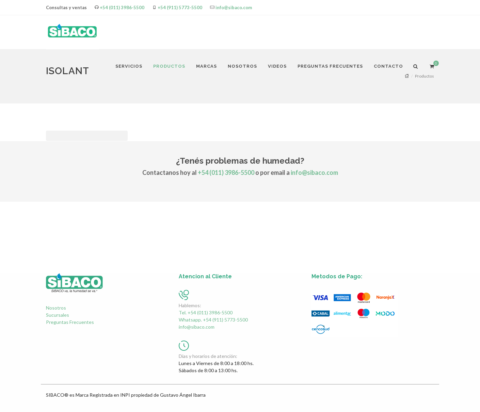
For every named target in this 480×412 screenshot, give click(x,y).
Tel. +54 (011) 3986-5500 (206, 312)
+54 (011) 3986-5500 (122, 7)
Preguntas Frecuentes (70, 322)
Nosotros (56, 308)
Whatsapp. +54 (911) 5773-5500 (213, 320)
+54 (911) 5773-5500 (180, 7)
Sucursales (57, 315)
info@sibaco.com (233, 7)
